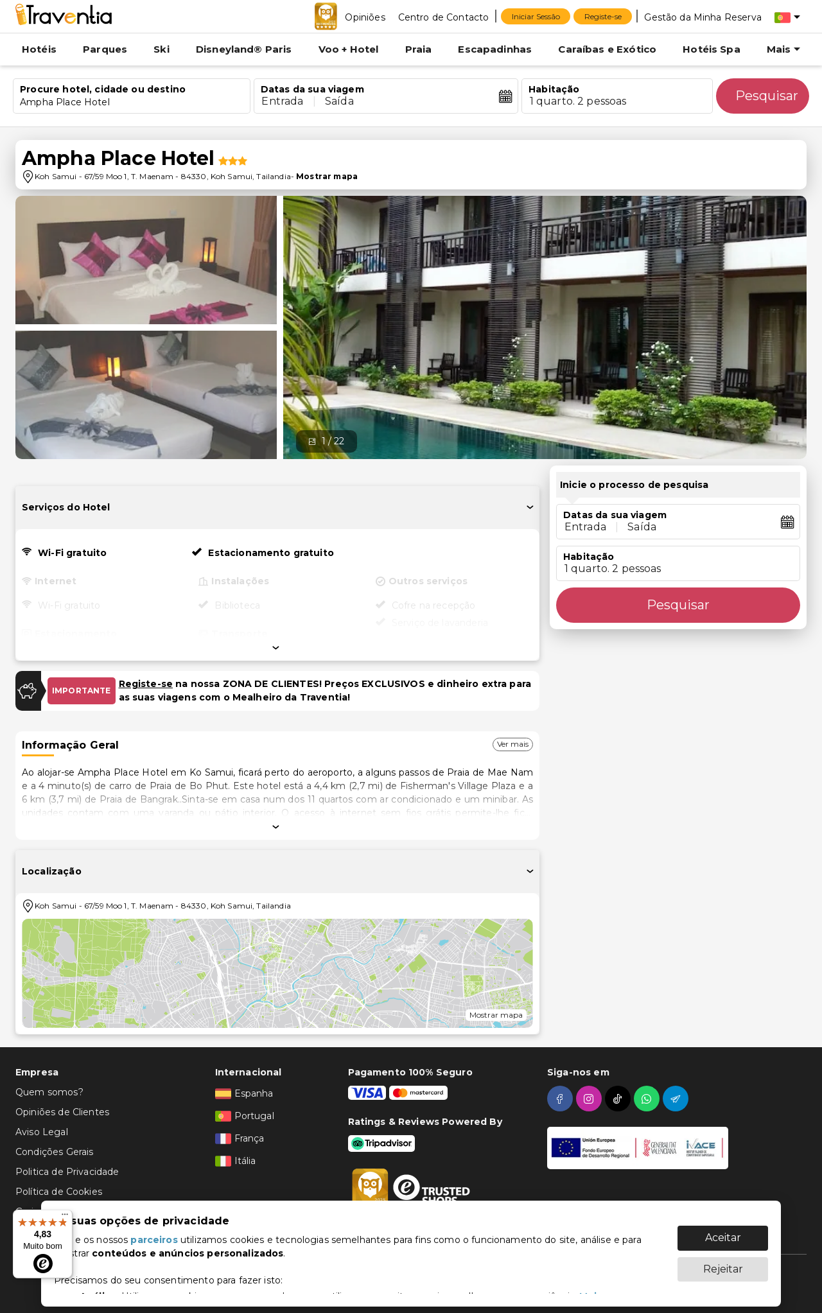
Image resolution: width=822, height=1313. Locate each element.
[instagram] (590, 1098)
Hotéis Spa (711, 49)
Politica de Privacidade (67, 1172)
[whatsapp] (648, 1098)
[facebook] (561, 1098)
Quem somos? (49, 1092)
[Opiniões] (364, 17)
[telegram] (677, 1098)
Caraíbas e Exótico (607, 49)
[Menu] (65, 1217)
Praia (418, 49)
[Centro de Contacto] (444, 17)
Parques (105, 49)
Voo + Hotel (349, 49)
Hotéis (39, 49)
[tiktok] (619, 1098)
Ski (161, 49)
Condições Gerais (54, 1152)
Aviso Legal (41, 1132)
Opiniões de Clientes (62, 1112)
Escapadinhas (495, 49)
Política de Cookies (58, 1191)
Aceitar (723, 1231)
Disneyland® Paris (244, 49)
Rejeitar (723, 1262)
